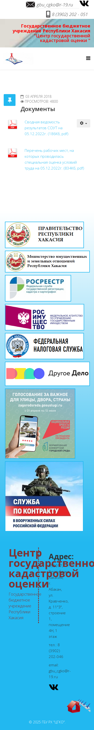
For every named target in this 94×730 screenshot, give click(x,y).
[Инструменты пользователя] (84, 123)
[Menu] (88, 58)
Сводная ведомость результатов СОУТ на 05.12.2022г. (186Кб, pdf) (46, 127)
